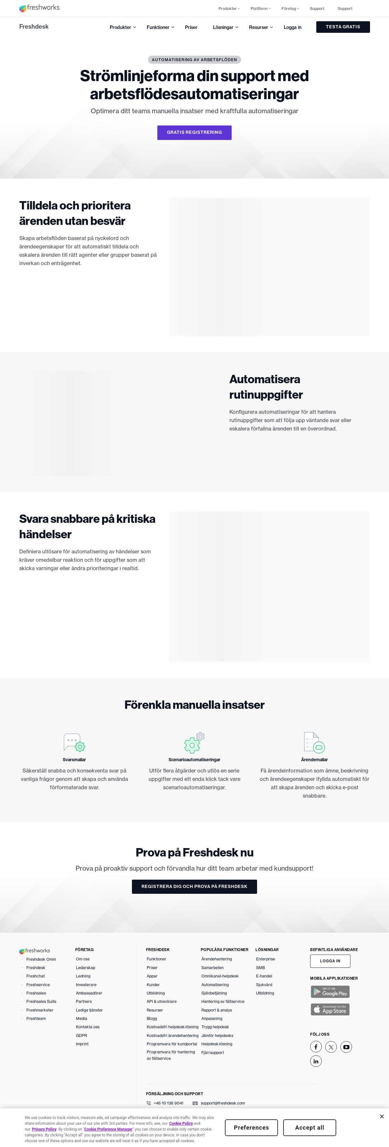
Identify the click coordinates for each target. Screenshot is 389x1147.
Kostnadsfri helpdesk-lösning (173, 1026)
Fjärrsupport (212, 1052)
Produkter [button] (227, 8)
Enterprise (265, 959)
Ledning (83, 976)
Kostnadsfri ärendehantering (173, 1035)
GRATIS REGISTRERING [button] (194, 132)
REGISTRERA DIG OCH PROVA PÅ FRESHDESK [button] (194, 886)
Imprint (82, 1043)
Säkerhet (181, 1137)
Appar (152, 976)
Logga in (292, 27)
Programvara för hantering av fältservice (171, 1055)
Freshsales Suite (41, 1001)
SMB (260, 967)
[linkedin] (316, 1061)
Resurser (155, 1010)
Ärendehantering (216, 959)
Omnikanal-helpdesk (220, 976)
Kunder (153, 984)
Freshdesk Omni (41, 959)
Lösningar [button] (223, 27)
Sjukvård (264, 984)
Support (317, 8)
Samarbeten (212, 967)
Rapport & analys (216, 1010)
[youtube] (346, 1047)
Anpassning (211, 1018)
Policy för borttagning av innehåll (119, 1137)
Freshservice (38, 984)
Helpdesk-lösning (216, 1043)
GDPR (81, 1035)
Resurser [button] (258, 27)
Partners (84, 1001)
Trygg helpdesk (215, 1026)
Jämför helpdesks (217, 1035)
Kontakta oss (87, 1026)
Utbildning (156, 993)
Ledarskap (85, 967)
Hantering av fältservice (223, 1001)
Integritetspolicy (69, 1137)
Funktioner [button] (158, 27)
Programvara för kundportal (172, 1043)
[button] (365, 8)
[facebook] (316, 1046)
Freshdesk (34, 26)
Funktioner (156, 959)
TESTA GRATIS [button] (343, 27)
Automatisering (215, 984)
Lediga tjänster (89, 1010)
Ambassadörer (89, 993)
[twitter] (331, 1047)
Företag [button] (289, 8)
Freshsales (36, 993)
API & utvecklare (162, 1001)
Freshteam (36, 1018)
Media (81, 1018)
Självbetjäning (214, 993)
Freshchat (35, 976)
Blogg (152, 1018)
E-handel (264, 976)
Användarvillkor (34, 1137)
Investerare (86, 984)
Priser (191, 27)
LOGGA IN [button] (330, 961)
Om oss (82, 959)
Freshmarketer (39, 1010)
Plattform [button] (259, 8)
